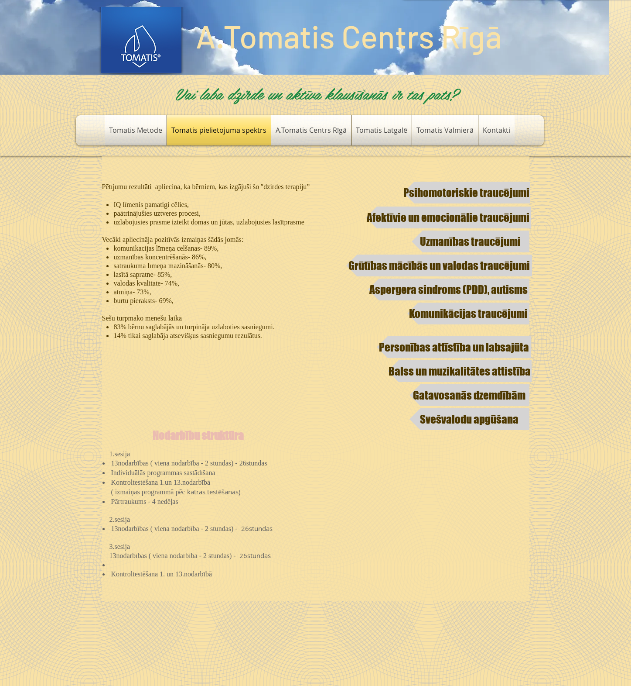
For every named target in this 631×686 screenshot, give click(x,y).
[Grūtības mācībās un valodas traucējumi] (439, 265)
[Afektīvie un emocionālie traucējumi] (448, 217)
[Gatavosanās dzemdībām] (469, 395)
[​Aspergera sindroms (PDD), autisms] (448, 289)
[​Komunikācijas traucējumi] (468, 313)
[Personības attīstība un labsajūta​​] (454, 347)
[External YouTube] (413, 526)
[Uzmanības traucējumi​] (470, 241)
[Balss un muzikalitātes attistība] (460, 371)
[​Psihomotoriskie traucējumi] (466, 192)
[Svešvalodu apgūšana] (469, 419)
